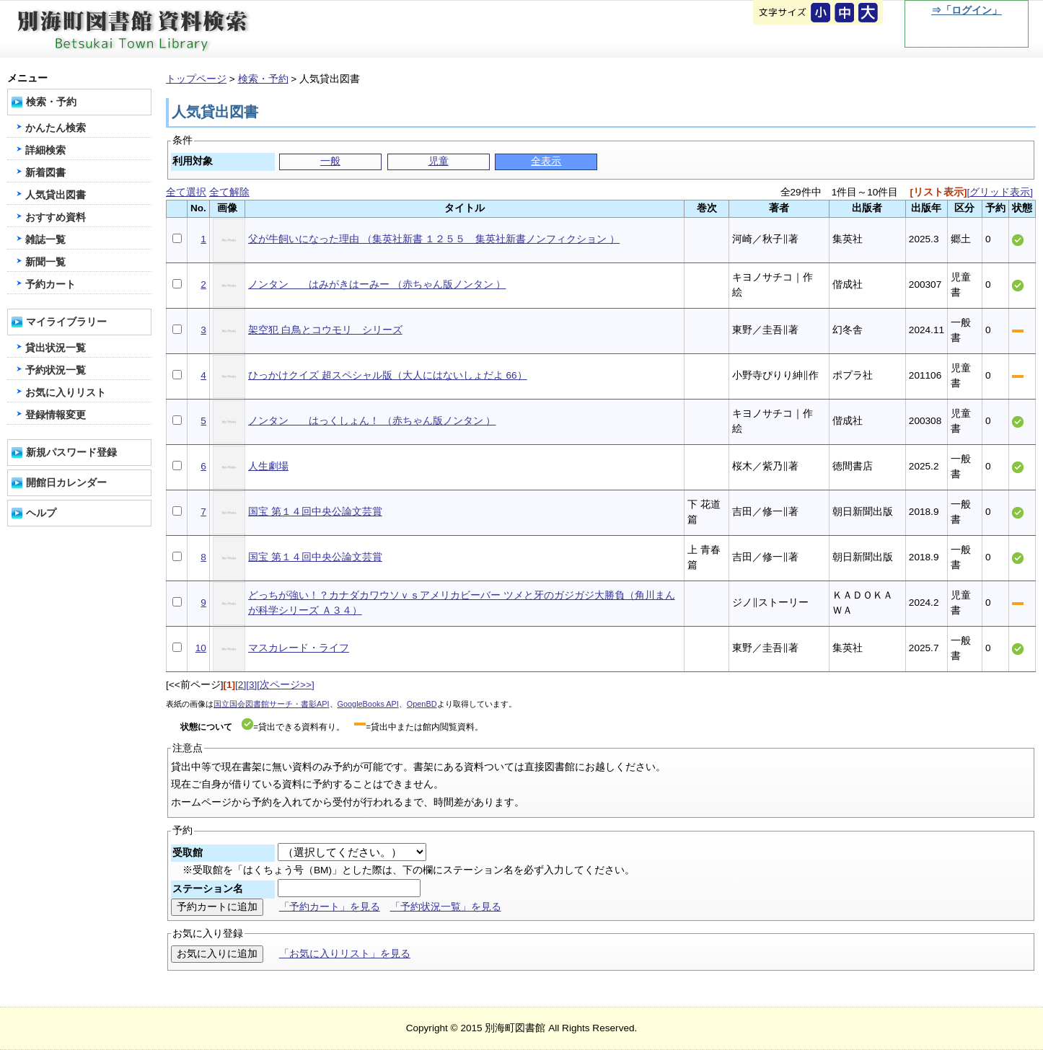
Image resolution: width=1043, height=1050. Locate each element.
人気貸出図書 (55, 195)
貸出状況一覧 (55, 348)
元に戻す (821, 14)
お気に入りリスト (65, 392)
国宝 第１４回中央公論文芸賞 (315, 511)
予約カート (50, 284)
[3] (251, 684)
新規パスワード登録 (71, 452)
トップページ (196, 79)
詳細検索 (45, 150)
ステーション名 (207, 888)
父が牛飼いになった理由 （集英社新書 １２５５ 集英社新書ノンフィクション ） (434, 239)
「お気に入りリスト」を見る (344, 953)
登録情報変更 (55, 415)
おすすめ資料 (55, 217)
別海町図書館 (173, 29)
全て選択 (186, 192)
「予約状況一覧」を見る (445, 906)
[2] (240, 684)
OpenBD (422, 704)
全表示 (546, 161)
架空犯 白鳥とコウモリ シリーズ (325, 330)
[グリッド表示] (1000, 192)
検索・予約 (263, 79)
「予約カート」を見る (329, 906)
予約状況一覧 (55, 370)
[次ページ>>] (285, 684)
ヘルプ (41, 513)
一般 (330, 161)
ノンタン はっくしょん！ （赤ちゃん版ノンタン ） (372, 420)
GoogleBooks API (368, 704)
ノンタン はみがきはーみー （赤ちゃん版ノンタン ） (377, 284)
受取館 (187, 852)
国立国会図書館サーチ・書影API (272, 704)
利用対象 (192, 161)
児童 (438, 161)
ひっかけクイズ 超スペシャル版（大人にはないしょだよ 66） (387, 375)
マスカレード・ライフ (298, 648)
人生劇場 (268, 466)
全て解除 (229, 192)
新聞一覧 (45, 262)
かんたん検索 (55, 128)
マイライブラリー (66, 322)
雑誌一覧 (45, 239)
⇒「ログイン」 (966, 10)
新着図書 (45, 172)
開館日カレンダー (66, 482)
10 (200, 648)
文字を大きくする (869, 14)
